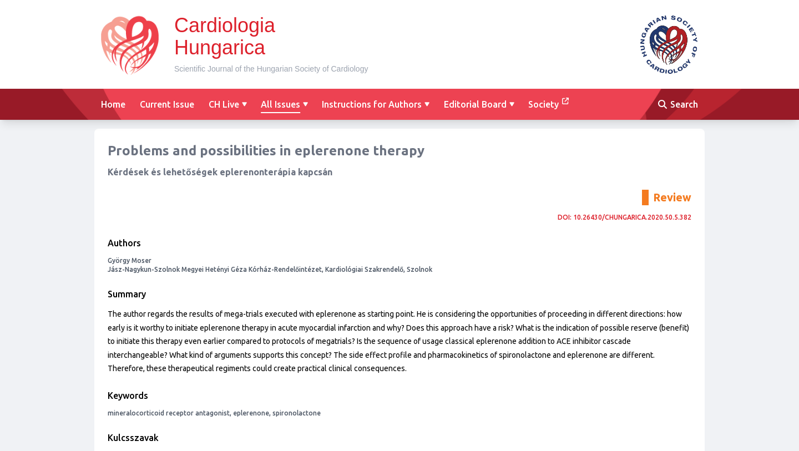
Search (678, 104)
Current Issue (167, 104)
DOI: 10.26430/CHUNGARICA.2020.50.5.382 (624, 217)
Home (113, 104)
